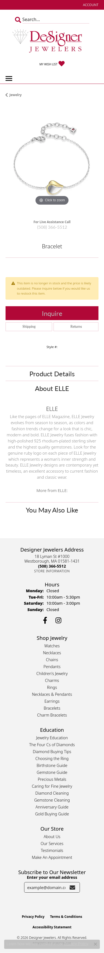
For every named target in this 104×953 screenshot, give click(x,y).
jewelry (15, 94)
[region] (52, 160)
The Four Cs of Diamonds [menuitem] (52, 744)
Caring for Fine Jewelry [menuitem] (52, 786)
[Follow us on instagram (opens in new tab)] (58, 620)
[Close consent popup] (95, 944)
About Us (52, 836)
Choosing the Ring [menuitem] (52, 758)
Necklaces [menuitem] (52, 652)
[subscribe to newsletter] (72, 887)
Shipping (28, 326)
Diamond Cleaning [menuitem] (52, 793)
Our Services (51, 843)
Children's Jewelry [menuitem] (52, 673)
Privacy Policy (33, 916)
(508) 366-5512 (52, 227)
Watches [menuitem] (52, 645)
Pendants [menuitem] (52, 666)
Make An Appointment (52, 857)
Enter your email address (52, 877)
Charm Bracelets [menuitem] (52, 715)
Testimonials (52, 850)
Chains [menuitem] (52, 659)
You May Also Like (52, 509)
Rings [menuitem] (52, 687)
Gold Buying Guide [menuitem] (52, 814)
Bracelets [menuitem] (52, 708)
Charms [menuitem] (52, 680)
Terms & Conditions (66, 916)
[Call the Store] (52, 566)
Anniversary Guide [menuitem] (52, 807)
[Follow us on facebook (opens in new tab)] (45, 620)
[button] (90, 5)
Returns (76, 326)
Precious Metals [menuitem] (52, 779)
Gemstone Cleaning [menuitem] (52, 800)
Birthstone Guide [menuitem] (52, 765)
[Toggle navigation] (9, 78)
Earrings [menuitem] (51, 701)
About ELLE (52, 388)
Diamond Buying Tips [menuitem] (52, 751)
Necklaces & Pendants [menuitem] (52, 694)
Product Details (52, 373)
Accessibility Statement (51, 927)
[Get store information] (52, 571)
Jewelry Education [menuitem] (52, 737)
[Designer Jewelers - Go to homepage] (52, 42)
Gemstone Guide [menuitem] (52, 772)
